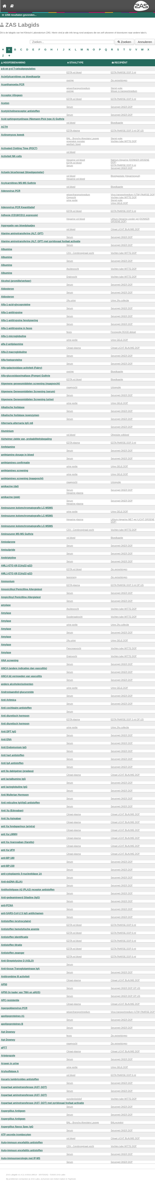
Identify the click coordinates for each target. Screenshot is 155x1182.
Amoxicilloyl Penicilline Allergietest (21, 589)
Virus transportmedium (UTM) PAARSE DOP (133, 194)
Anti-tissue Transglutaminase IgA (20, 968)
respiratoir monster (75, 141)
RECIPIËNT (121, 62)
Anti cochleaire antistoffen (16, 707)
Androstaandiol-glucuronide (17, 692)
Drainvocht (71, 276)
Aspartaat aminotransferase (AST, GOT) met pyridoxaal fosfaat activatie (42, 1103)
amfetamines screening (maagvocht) (22, 478)
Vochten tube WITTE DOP (124, 141)
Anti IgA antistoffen (12, 763)
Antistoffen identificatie (14, 937)
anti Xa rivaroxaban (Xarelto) (17, 842)
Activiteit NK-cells (11, 156)
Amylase (6, 613)
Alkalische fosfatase (12, 407)
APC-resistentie (10, 1000)
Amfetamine (8, 446)
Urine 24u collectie (120, 300)
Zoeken (124, 42)
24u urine (71, 300)
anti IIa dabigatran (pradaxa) (17, 771)
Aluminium (7, 431)
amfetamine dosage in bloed (17, 454)
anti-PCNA (7, 905)
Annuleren (145, 42)
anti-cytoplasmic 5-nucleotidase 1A (21, 873)
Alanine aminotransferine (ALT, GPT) (22, 233)
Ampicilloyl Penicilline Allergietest (21, 597)
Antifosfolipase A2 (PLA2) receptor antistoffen (27, 889)
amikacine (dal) (10, 486)
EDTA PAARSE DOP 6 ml (123, 99)
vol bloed (70, 122)
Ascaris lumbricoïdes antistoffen (20, 1079)
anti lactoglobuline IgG (14, 786)
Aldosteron (7, 288)
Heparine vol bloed (75, 160)
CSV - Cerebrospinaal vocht (80, 253)
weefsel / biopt (73, 144)
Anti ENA (6, 739)
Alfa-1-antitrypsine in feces (16, 328)
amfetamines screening (14, 470)
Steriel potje (117, 88)
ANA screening (9, 660)
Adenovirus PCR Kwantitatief (18, 207)
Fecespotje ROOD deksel (123, 332)
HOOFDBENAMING (14, 62)
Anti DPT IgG (8, 731)
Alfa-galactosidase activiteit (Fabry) (21, 367)
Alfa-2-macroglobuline (14, 352)
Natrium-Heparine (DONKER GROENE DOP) (130, 161)
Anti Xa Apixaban (11, 818)
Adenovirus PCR (10, 190)
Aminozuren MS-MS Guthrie (17, 534)
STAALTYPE (76, 62)
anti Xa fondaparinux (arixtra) (18, 826)
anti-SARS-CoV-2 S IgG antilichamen (22, 913)
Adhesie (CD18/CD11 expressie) (19, 215)
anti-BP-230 (8, 865)
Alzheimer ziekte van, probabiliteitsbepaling (26, 439)
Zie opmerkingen (119, 80)
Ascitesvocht (72, 268)
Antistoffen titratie (11, 944)
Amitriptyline (8, 557)
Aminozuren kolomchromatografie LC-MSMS (27, 507)
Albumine (6, 249)
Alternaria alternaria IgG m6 (17, 423)
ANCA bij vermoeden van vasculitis (21, 676)
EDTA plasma (73, 130)
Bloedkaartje (117, 122)
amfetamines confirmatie (15, 462)
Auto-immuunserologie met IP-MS (20, 1158)
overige (70, 80)
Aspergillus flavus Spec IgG (17, 1126)
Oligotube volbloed (120, 434)
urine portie (72, 200)
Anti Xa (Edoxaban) (12, 810)
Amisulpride (8, 549)
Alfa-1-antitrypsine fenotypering (19, 320)
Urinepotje (116, 387)
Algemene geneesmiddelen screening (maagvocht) (30, 383)
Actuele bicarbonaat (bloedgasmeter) (22, 172)
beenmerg (71, 577)
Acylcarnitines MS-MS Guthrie (18, 183)
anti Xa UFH (8, 850)
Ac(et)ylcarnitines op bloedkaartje (20, 76)
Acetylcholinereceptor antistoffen (20, 111)
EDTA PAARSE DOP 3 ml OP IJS (127, 130)
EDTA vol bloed (74, 72)
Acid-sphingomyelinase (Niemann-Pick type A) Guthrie (32, 119)
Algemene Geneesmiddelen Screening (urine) (27, 399)
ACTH (4, 126)
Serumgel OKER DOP (122, 107)
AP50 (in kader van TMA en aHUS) (20, 992)
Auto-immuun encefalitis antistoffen (22, 1142)
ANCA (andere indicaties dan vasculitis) (24, 668)
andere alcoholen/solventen (17, 684)
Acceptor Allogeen (11, 95)
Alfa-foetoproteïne (11, 359)
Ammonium (8, 581)
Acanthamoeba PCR (12, 84)
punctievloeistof (74, 1098)
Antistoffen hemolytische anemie (20, 929)
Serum (69, 107)
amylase (6, 605)
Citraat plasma (73, 348)
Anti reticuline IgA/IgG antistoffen (20, 802)
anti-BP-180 (8, 858)
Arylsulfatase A (10, 1071)
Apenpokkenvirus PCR (14, 1008)
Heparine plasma (74, 493)
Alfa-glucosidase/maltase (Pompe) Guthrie (25, 375)
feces (69, 332)
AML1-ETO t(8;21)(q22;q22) (16, 565)
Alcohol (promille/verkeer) (16, 280)
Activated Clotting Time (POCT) (19, 148)
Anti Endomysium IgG (13, 747)
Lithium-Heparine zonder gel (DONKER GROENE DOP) (130, 220)
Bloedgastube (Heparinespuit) (125, 176)
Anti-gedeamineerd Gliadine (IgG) (20, 897)
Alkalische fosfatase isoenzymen (20, 415)
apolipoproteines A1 (12, 1016)
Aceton (5, 103)
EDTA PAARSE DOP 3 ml (123, 72)
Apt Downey (8, 1031)
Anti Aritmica (8, 700)
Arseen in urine (10, 1063)
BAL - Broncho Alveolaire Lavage (82, 138)
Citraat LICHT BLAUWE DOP (125, 229)
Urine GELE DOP (119, 203)
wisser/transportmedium (78, 88)
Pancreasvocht (73, 648)
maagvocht (71, 387)
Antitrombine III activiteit (15, 976)
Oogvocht (71, 197)
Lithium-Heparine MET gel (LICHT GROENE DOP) (133, 520)
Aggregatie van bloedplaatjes (18, 225)
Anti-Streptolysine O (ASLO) (17, 960)
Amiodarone (8, 541)
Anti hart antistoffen (12, 755)
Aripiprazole (8, 1055)
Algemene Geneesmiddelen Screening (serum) (28, 391)
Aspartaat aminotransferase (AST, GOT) (24, 1087)
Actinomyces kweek (12, 134)
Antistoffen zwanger (12, 952)
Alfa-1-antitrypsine (11, 312)
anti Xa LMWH (9, 834)
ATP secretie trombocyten (16, 1134)
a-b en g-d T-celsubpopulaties (18, 68)
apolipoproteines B (12, 1024)
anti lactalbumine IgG (13, 779)
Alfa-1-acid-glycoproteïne (15, 304)
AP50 (4, 984)
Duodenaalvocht (74, 616)
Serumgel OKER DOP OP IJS (125, 988)
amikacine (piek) (10, 497)
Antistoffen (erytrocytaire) (16, 921)
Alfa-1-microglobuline (13, 336)
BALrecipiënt (117, 1122)
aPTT (4, 1047)
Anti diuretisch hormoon (15, 715)
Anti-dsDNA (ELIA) (11, 881)
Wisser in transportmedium (124, 91)
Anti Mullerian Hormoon (15, 794)
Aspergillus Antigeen (13, 1110)
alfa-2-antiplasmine (12, 344)
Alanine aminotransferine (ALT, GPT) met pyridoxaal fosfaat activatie (40, 241)
